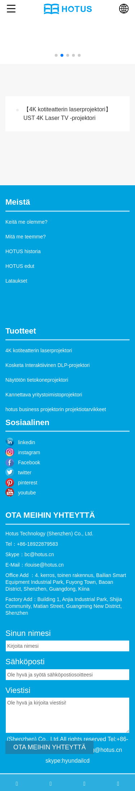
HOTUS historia (23, 251)
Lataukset (16, 281)
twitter (24, 485)
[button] (56, 55)
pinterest (27, 495)
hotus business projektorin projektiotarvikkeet (55, 423)
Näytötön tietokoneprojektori (36, 394)
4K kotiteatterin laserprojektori (38, 364)
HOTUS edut (19, 266)
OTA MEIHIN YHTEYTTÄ (49, 765)
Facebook (29, 475)
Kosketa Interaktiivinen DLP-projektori (47, 379)
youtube (27, 505)
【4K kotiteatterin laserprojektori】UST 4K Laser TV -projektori (67, 113)
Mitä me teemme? (25, 236)
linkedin (26, 454)
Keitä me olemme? (26, 222)
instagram (29, 464)
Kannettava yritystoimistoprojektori (43, 408)
